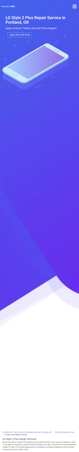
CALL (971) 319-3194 (20, 35)
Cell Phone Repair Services (64, 432)
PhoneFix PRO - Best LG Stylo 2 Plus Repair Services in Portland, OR (27, 432)
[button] (74, 8)
